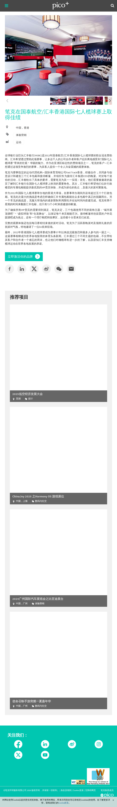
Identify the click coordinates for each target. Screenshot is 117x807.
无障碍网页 (90, 790)
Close (113, 800)
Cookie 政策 (78, 790)
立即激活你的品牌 (24, 256)
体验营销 (21, 135)
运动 (18, 142)
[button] (58, 268)
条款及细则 (66, 790)
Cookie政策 (63, 802)
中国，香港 (22, 127)
